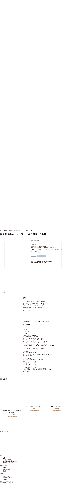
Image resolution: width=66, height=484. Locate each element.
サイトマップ (6, 473)
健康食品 (5, 454)
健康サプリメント (7, 452)
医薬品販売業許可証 (8, 459)
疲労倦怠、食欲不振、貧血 (40, 256)
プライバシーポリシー (8, 468)
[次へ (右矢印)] (2, 483)
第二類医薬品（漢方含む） (48, 255)
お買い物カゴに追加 (41, 249)
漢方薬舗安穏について (8, 465)
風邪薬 (4, 442)
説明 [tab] (4, 266)
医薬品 (5, 224)
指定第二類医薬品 (7, 434)
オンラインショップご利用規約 (11, 470)
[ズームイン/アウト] (0, 482)
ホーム (1, 224)
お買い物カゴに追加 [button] (12, 391)
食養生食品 (6, 450)
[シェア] (3, 482)
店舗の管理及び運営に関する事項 (11, 460)
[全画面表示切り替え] (2, 482)
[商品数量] (33, 250)
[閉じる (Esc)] (4, 482)
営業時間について (7, 466)
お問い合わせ (6, 476)
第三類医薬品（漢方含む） (10, 437)
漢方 (10, 224)
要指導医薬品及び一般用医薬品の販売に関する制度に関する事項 (19, 462)
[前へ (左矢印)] (0, 483)
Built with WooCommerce (18, 480)
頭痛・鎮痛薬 (6, 444)
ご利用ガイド (6, 472)
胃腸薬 (4, 445)
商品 (38, 255)
